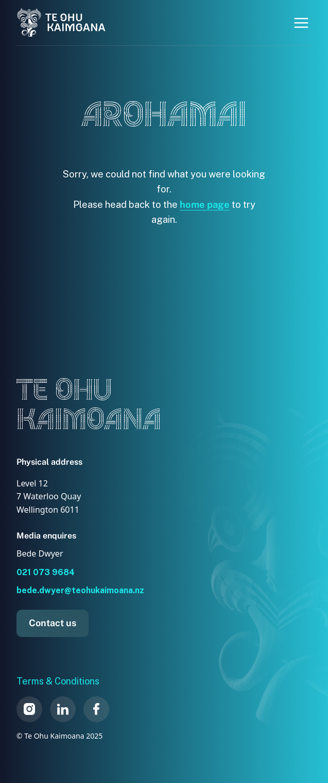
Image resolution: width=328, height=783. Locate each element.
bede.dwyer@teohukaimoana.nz (80, 590)
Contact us (52, 622)
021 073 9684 (45, 572)
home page (205, 204)
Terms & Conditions (57, 681)
